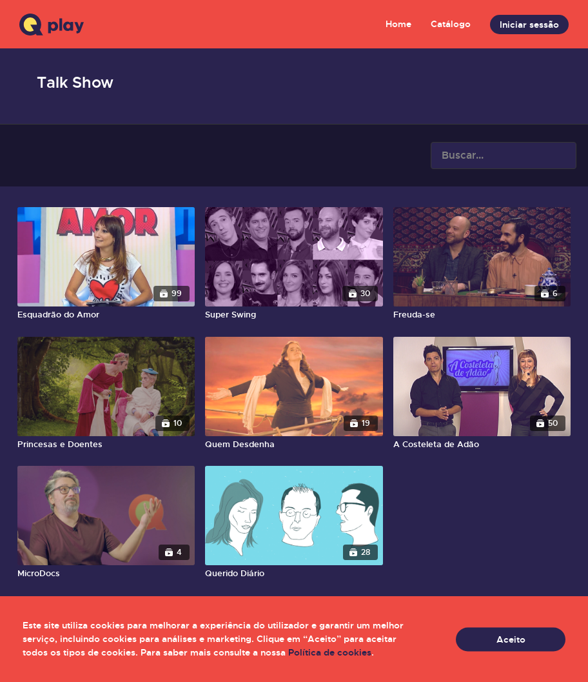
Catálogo (451, 24)
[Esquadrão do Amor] (106, 314)
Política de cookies (329, 652)
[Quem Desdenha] (293, 444)
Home (398, 24)
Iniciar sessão (529, 24)
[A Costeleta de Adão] (482, 444)
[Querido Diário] (293, 573)
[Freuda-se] (482, 314)
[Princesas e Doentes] (106, 444)
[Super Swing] (293, 314)
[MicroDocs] (106, 573)
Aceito (510, 639)
